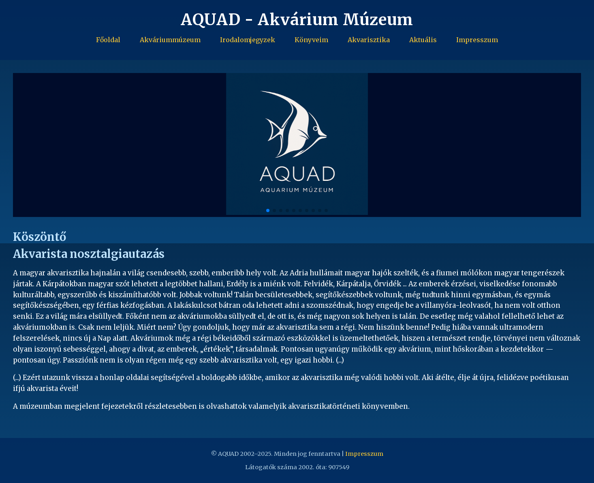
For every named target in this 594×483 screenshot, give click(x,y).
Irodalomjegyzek (247, 40)
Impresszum (477, 40)
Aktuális (423, 40)
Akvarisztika (369, 40)
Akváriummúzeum (170, 40)
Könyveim (311, 40)
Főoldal (108, 40)
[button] (570, 145)
